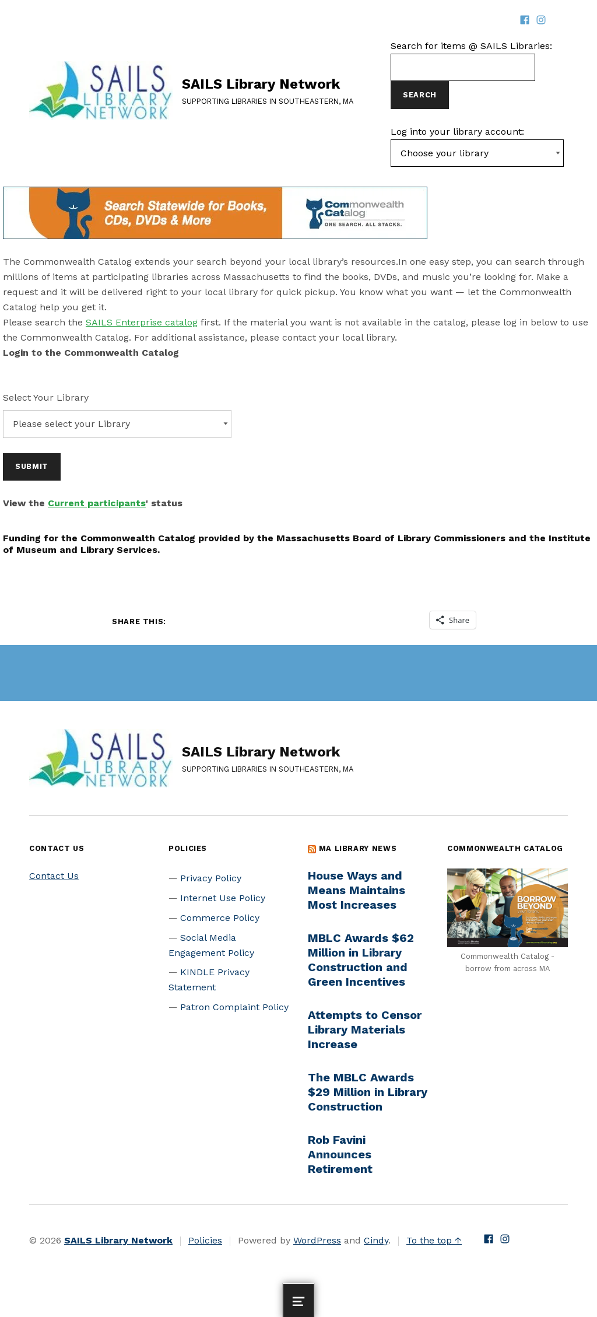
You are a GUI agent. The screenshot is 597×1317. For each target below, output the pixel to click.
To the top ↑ (434, 1240)
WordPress (317, 1240)
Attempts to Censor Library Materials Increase (365, 1029)
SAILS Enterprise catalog (142, 322)
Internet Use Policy (222, 897)
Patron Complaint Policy (234, 1007)
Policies (205, 1240)
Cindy (376, 1240)
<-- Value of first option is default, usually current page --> (477, 153)
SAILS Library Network (261, 84)
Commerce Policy (219, 917)
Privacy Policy (210, 878)
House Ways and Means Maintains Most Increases (356, 890)
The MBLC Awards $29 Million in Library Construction (367, 1091)
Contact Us (54, 875)
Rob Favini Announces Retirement (340, 1154)
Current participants (97, 503)
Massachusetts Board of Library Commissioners (390, 538)
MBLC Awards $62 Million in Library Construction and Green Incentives (361, 960)
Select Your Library (46, 397)
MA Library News (358, 848)
